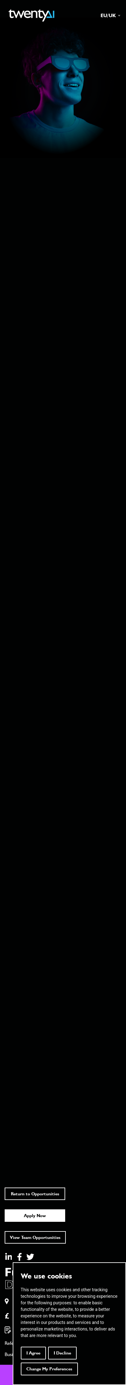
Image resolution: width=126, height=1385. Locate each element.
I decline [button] (62, 1352)
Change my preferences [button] (49, 1368)
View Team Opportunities (35, 1237)
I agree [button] (33, 1352)
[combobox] (107, 15)
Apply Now (35, 1215)
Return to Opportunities (35, 1193)
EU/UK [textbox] (108, 15)
